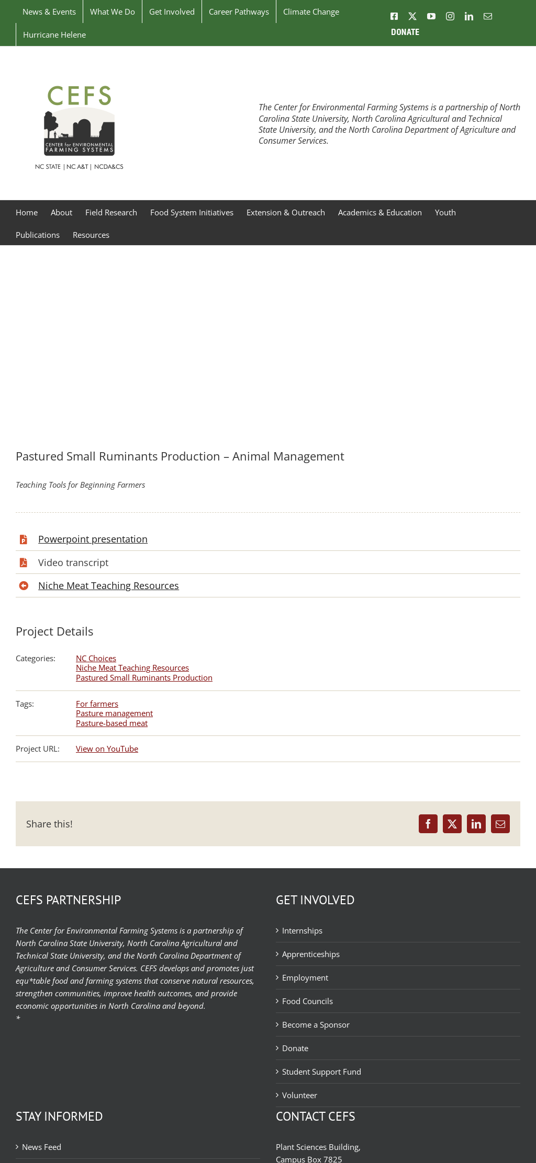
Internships (302, 930)
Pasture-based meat (112, 723)
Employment (305, 977)
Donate (295, 1048)
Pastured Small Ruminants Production (144, 677)
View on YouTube (107, 748)
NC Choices (96, 658)
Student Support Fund (321, 1071)
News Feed (41, 1147)
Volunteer (299, 1095)
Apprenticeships (311, 954)
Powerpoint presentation (93, 539)
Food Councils (307, 1001)
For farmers (97, 703)
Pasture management (114, 713)
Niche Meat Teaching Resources (108, 585)
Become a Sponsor (316, 1024)
